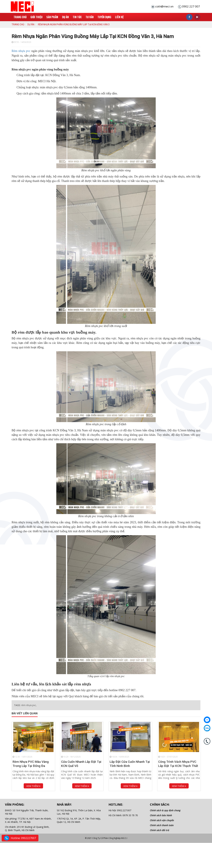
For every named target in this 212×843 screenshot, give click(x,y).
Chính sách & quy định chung (165, 810)
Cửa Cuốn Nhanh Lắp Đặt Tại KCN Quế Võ (81, 764)
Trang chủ (20, 17)
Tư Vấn (90, 17)
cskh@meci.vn (164, 6)
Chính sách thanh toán (162, 825)
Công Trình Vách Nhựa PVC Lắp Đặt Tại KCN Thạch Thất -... (178, 766)
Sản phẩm (52, 17)
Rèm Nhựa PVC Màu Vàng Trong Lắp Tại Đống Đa (31, 764)
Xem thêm (33, 786)
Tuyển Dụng (104, 17)
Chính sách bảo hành (161, 815)
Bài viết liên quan (25, 713)
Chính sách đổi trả (159, 830)
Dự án (65, 17)
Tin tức (77, 17)
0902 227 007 (191, 6)
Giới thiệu (36, 17)
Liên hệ (119, 17)
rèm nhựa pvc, (29, 705)
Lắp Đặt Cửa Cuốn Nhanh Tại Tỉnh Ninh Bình (130, 764)
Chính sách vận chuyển (162, 820)
